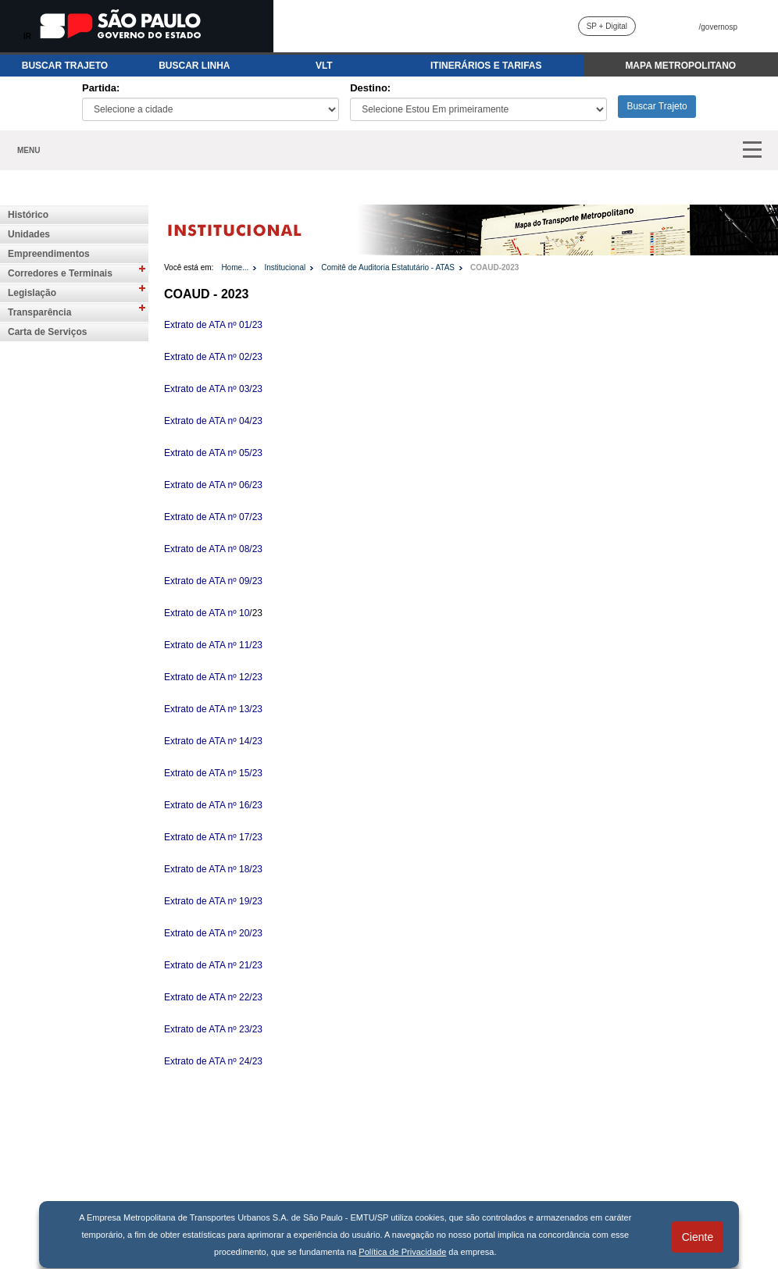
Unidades (29, 234)
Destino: (370, 88)
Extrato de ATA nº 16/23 (213, 805)
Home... (234, 267)
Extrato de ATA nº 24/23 (213, 1061)
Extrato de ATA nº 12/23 (213, 677)
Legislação (32, 292)
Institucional (284, 267)
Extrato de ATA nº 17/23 (213, 837)
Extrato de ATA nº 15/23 (213, 773)
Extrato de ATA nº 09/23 (213, 581)
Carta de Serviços (47, 331)
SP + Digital (607, 26)
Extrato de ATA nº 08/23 (213, 549)
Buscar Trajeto (656, 106)
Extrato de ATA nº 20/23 (213, 933)
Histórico (28, 214)
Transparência (39, 312)
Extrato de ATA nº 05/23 (213, 452)
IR (27, 36)
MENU (28, 150)
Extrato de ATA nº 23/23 (213, 1029)
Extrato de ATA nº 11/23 (213, 645)
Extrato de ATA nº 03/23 (213, 388)
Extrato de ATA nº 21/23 (213, 965)
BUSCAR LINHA (194, 65)
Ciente (697, 1237)
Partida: (101, 88)
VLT (324, 65)
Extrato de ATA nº (201, 613)
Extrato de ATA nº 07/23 (213, 517)
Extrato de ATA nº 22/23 (213, 997)
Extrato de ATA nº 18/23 (213, 869)
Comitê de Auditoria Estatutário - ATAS (388, 267)
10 (244, 613)
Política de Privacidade (402, 1252)
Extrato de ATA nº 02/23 (213, 356)
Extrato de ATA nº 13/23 (213, 709)
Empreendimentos (49, 253)
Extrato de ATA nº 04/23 (213, 420)
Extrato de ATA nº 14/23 (213, 741)
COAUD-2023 (494, 267)
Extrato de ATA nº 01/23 (213, 324)
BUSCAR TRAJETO (65, 65)
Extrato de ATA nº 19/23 (213, 901)
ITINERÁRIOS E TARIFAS (485, 65)
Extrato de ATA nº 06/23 (213, 484)
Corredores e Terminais (60, 273)
